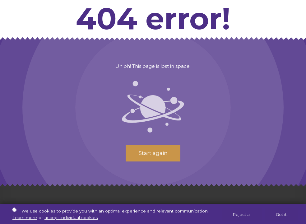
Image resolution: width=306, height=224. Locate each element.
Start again (153, 153)
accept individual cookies (71, 218)
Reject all (242, 215)
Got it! (282, 215)
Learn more (24, 218)
